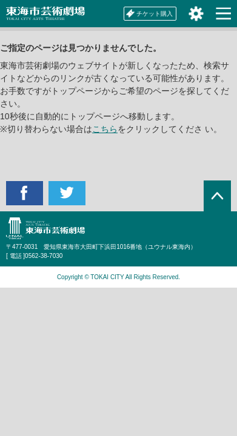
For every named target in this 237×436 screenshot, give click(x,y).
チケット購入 (149, 13)
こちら (105, 129)
